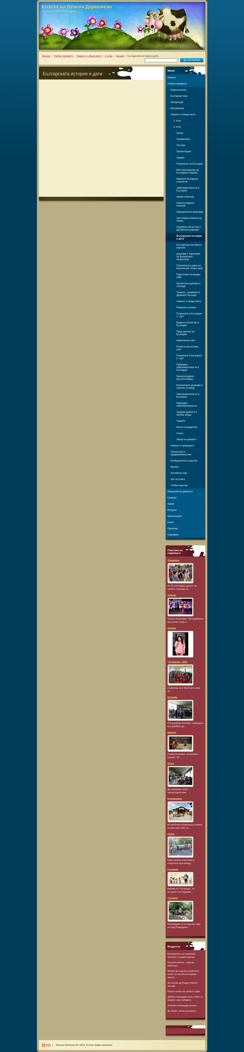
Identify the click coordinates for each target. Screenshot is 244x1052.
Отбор (171, 834)
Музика (175, 466)
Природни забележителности (186, 404)
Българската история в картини (189, 246)
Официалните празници (189, 211)
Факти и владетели (186, 427)
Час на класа (178, 479)
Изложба (172, 697)
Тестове (180, 145)
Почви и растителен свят (187, 348)
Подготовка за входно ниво (188, 276)
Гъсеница (173, 869)
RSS (48, 1045)
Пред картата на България (185, 333)
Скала (179, 433)
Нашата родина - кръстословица (185, 377)
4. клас (108, 56)
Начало (46, 56)
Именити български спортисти (187, 180)
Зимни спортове (185, 196)
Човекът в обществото (188, 301)
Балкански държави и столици (188, 285)
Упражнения (183, 139)
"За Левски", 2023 (177, 662)
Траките (180, 421)
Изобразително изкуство (184, 460)
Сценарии (173, 534)
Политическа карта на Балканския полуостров (189, 267)
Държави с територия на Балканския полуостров (188, 256)
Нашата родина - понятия (185, 204)
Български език (179, 96)
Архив (171, 503)
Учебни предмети (63, 56)
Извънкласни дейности (180, 491)
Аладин (172, 595)
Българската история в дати (189, 237)
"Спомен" (173, 898)
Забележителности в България (187, 189)
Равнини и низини (186, 307)
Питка (171, 763)
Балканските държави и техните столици (189, 386)
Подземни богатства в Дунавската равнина (188, 228)
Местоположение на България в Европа (187, 171)
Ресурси (172, 510)
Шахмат (172, 732)
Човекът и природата (182, 445)
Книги (171, 522)
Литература (177, 102)
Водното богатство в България (187, 324)
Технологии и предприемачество (181, 453)
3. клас (177, 120)
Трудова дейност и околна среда (186, 413)
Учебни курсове (179, 485)
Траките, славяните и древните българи (188, 294)
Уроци (179, 133)
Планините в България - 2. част (189, 357)
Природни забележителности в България (187, 367)
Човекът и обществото (88, 56)
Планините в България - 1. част (189, 315)
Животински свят (185, 340)
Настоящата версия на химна (189, 219)
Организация (175, 516)
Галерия (172, 497)
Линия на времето (186, 439)
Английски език (179, 473)
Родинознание (178, 89)
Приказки (173, 528)
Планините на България (189, 163)
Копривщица (175, 798)
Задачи (120, 56)
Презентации (183, 151)
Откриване (174, 560)
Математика (177, 108)
